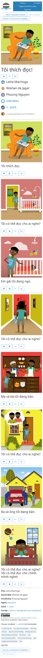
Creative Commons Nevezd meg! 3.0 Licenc (22, 618)
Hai (29, 635)
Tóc (34, 638)
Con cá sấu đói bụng (24, 638)
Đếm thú (33, 628)
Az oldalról (37, 3)
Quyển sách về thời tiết (9, 641)
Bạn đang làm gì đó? (8, 638)
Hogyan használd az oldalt (27, 6)
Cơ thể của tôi (6, 628)
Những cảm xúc (30, 632)
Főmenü (22, 3)
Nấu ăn (4, 632)
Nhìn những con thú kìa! (9, 635)
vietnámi (12, 101)
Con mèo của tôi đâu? (21, 628)
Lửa (20, 641)
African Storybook (32, 610)
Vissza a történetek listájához (15, 19)
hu (15, 76)
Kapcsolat (27, 9)
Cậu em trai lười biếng (16, 632)
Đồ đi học (23, 635)
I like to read (14, 610)
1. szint (11, 107)
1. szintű (20, 624)
